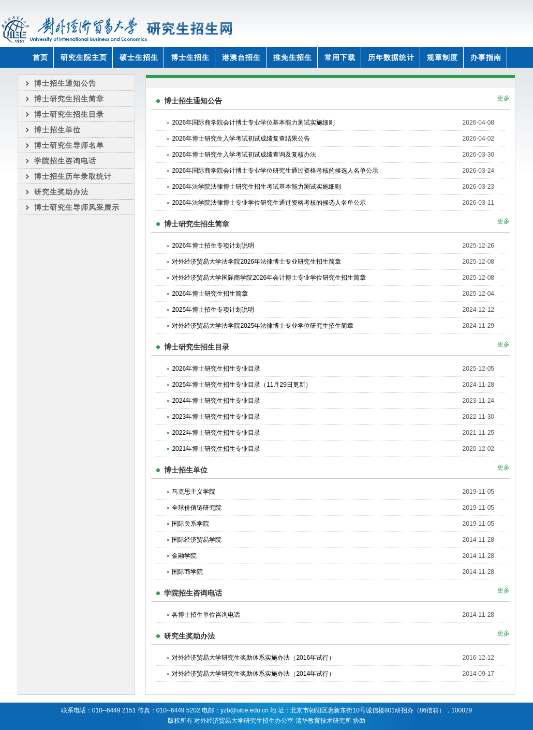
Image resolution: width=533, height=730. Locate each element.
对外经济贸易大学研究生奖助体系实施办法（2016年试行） (253, 657)
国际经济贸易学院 (196, 539)
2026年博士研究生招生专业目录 (216, 368)
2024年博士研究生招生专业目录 (216, 400)
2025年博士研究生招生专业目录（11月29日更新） (241, 384)
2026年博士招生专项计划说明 (213, 245)
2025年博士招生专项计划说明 (213, 309)
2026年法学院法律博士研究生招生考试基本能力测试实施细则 (256, 186)
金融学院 (184, 555)
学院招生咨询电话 (65, 161)
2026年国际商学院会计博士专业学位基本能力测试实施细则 (253, 122)
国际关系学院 (190, 523)
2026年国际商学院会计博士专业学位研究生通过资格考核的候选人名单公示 (275, 170)
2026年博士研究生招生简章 (210, 293)
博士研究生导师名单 (69, 145)
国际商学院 (187, 571)
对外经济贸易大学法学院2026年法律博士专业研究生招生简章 (256, 261)
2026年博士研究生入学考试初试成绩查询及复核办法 (244, 154)
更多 (503, 98)
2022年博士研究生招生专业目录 (216, 432)
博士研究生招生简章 (69, 99)
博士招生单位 (57, 130)
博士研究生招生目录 (69, 114)
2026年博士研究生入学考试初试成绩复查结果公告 (241, 138)
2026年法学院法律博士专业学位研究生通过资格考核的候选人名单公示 (269, 202)
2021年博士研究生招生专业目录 (216, 448)
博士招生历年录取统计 (73, 176)
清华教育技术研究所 (323, 720)
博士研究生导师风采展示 (77, 207)
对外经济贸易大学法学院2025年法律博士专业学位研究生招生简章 (262, 325)
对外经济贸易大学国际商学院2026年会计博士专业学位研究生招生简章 (269, 277)
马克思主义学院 (193, 491)
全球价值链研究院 (196, 507)
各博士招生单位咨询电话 (206, 614)
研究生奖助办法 (61, 192)
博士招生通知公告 (65, 83)
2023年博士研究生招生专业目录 (216, 416)
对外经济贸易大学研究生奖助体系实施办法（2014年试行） (253, 673)
